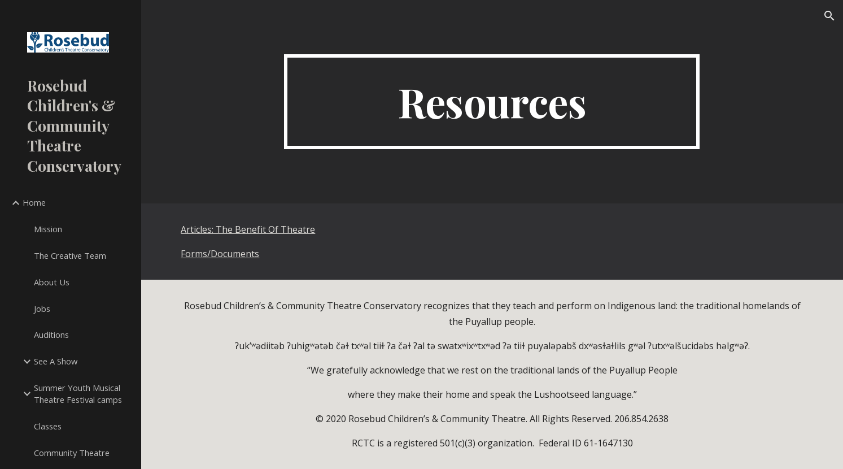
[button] (829, 15)
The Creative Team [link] (70, 255)
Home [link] (34, 202)
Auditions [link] (51, 334)
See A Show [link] (55, 361)
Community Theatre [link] (72, 452)
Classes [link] (48, 426)
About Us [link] (51, 282)
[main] (492, 101)
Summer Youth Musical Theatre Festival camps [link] (78, 393)
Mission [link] (48, 228)
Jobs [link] (42, 308)
